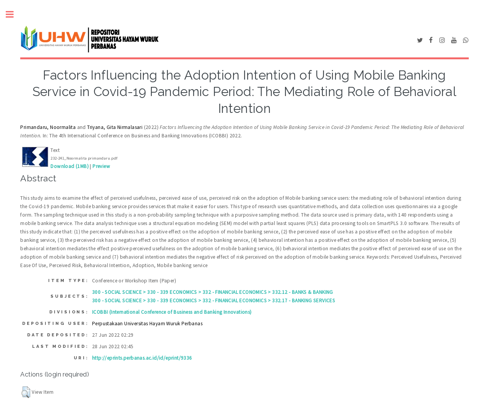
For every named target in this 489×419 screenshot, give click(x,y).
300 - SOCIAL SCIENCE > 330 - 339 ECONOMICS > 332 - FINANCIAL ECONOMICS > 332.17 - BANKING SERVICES (213, 300)
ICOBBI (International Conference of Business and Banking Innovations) (172, 312)
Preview (101, 166)
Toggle (14, 14)
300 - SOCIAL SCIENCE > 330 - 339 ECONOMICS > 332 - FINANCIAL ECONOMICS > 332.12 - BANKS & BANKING (212, 292)
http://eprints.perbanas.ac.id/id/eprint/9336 (142, 358)
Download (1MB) (69, 166)
